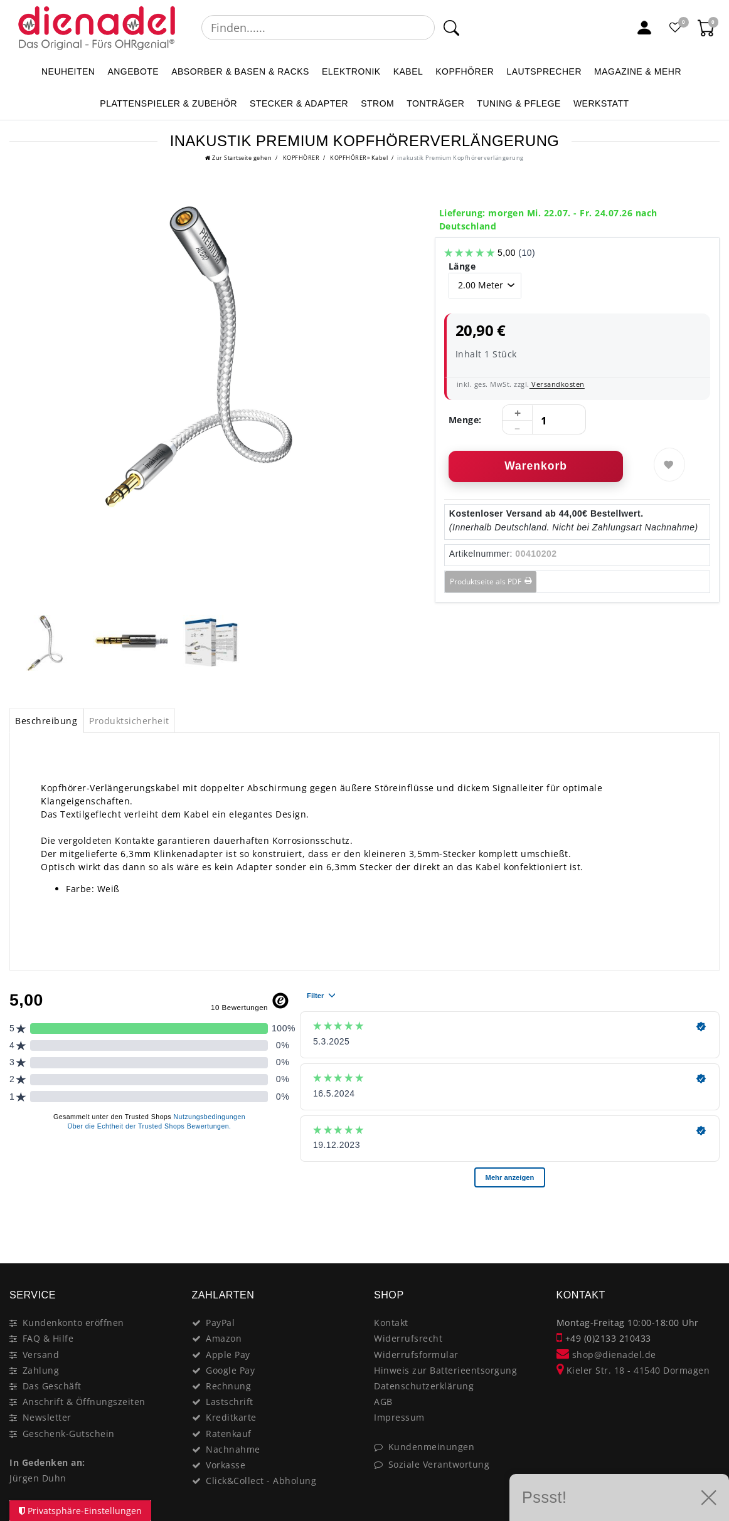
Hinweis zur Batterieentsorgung (445, 1370)
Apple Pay (228, 1354)
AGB (383, 1402)
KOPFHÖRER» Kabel (358, 158)
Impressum (399, 1417)
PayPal (220, 1323)
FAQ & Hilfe (48, 1338)
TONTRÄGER (435, 103)
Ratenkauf (229, 1433)
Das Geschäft (52, 1386)
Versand (41, 1354)
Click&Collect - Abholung (261, 1481)
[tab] (46, 720)
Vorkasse (225, 1465)
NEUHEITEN (68, 71)
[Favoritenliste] (676, 27)
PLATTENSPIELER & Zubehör (168, 103)
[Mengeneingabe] (544, 420)
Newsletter (47, 1417)
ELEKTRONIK (351, 71)
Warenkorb (535, 466)
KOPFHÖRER (464, 71)
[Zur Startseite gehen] (238, 158)
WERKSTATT (601, 103)
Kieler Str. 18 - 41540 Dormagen (633, 1370)
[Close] (704, 1219)
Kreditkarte (231, 1417)
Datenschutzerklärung (424, 1386)
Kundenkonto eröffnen (73, 1323)
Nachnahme (233, 1449)
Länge (462, 266)
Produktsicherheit (129, 721)
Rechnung (228, 1386)
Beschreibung (46, 721)
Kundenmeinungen (431, 1447)
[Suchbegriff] (318, 27)
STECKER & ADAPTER (299, 103)
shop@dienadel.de (606, 1354)
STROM (377, 103)
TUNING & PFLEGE (519, 103)
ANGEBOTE (133, 71)
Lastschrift (229, 1402)
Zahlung (41, 1370)
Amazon (224, 1338)
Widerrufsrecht (408, 1338)
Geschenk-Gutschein (69, 1433)
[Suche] (451, 27)
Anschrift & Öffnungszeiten (84, 1402)
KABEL (408, 71)
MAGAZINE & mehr (637, 71)
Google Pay (230, 1370)
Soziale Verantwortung (439, 1464)
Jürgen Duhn (38, 1478)
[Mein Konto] (644, 27)
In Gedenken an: (47, 1462)
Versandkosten (557, 384)
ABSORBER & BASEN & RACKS (240, 71)
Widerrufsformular (416, 1354)
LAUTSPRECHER (544, 71)
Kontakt (391, 1323)
